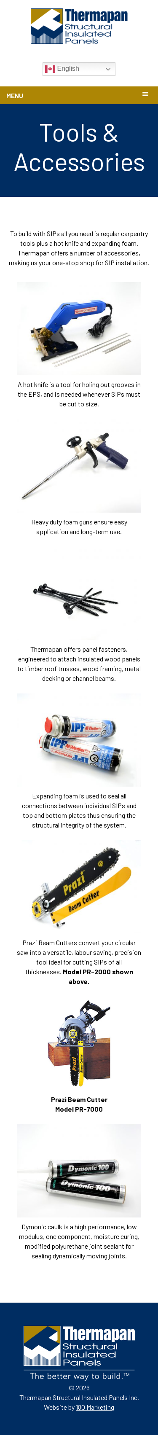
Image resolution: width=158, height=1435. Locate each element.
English (62, 69)
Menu (14, 95)
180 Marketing (95, 1407)
